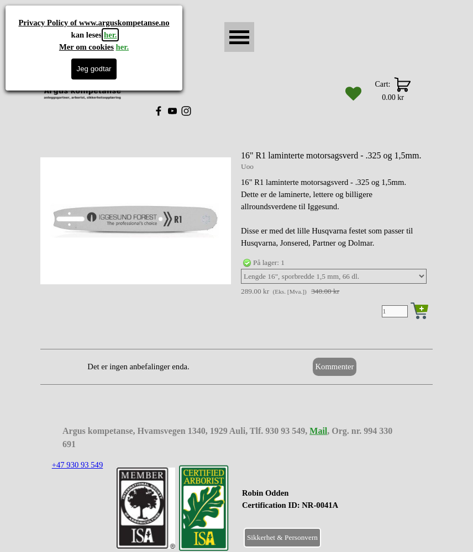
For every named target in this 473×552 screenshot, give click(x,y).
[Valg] (334, 276)
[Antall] (395, 311)
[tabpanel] (317, 505)
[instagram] (186, 110)
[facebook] (158, 110)
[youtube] (172, 110)
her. (110, 34)
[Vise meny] (239, 37)
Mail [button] (318, 431)
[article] (236, 235)
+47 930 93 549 (77, 464)
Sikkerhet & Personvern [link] (282, 537)
